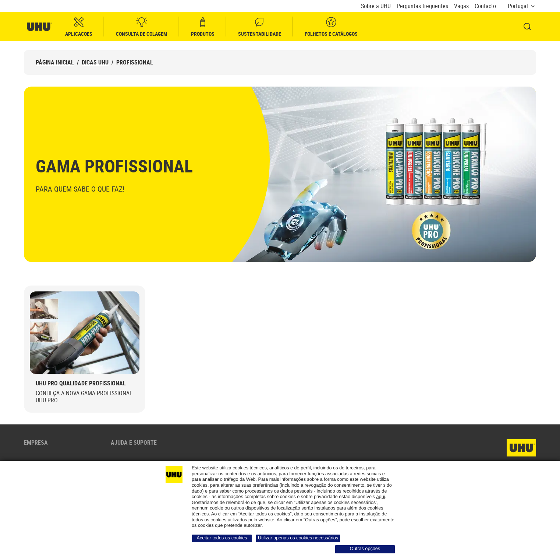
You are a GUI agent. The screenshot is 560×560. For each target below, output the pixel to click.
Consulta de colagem (141, 26)
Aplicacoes (78, 26)
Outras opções (365, 548)
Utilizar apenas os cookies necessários (298, 537)
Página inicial (55, 62)
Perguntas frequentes (422, 6)
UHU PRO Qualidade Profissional (81, 383)
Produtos (203, 26)
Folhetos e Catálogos (331, 26)
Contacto (485, 6)
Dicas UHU (95, 62)
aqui (380, 496)
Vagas (461, 6)
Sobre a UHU (376, 6)
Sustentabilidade (259, 26)
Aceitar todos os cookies (221, 537)
